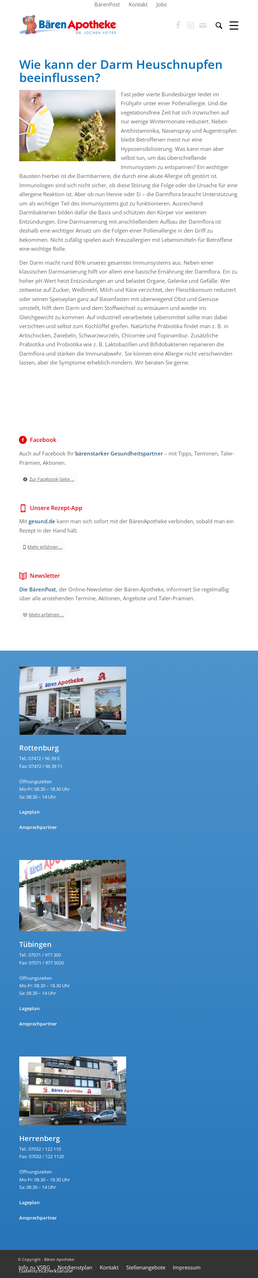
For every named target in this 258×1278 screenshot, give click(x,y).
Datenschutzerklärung (46, 1270)
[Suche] (215, 25)
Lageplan (29, 812)
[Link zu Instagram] (190, 25)
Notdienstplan (75, 1267)
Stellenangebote (145, 1267)
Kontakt (109, 1267)
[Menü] (230, 25)
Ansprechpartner (38, 827)
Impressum (187, 1267)
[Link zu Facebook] (178, 25)
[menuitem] (107, 4)
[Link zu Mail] (203, 25)
